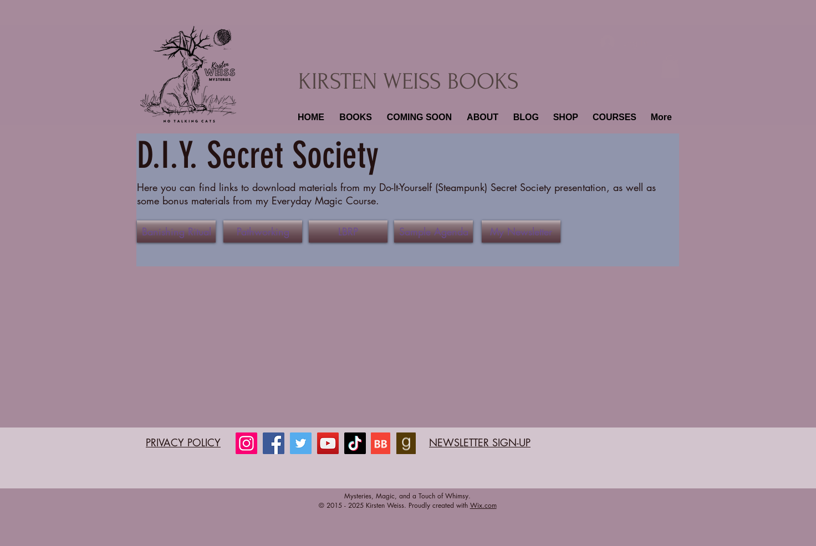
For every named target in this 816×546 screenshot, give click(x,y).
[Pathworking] (262, 231)
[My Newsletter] (521, 231)
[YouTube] (328, 443)
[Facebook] (273, 443)
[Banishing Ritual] (176, 231)
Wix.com (483, 505)
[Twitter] (301, 443)
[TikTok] (355, 443)
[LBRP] (348, 231)
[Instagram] (246, 443)
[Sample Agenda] (433, 231)
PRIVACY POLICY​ (183, 442)
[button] (354, 117)
